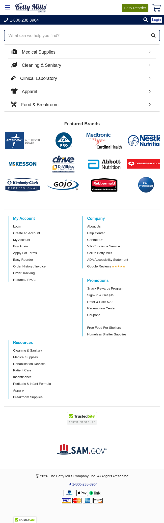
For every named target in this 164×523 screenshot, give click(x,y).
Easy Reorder (23, 260)
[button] (145, 20)
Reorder (135, 8)
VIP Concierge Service (103, 246)
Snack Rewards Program (105, 288)
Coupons (93, 315)
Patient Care (22, 370)
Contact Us (95, 240)
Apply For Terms (25, 253)
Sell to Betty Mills (99, 253)
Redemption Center (101, 308)
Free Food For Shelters (104, 327)
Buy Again (20, 246)
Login (17, 226)
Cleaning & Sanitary (27, 350)
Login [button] (156, 20)
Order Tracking (24, 273)
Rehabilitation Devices (29, 364)
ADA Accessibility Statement (107, 260)
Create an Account (26, 233)
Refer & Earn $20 (99, 302)
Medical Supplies (25, 357)
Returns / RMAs (24, 280)
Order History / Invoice (29, 266)
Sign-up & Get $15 (100, 295)
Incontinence (22, 377)
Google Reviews (99, 266)
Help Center (96, 233)
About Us (94, 226)
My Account (21, 240)
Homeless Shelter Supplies (106, 334)
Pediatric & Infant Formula (32, 384)
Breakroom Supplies (28, 397)
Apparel (18, 390)
